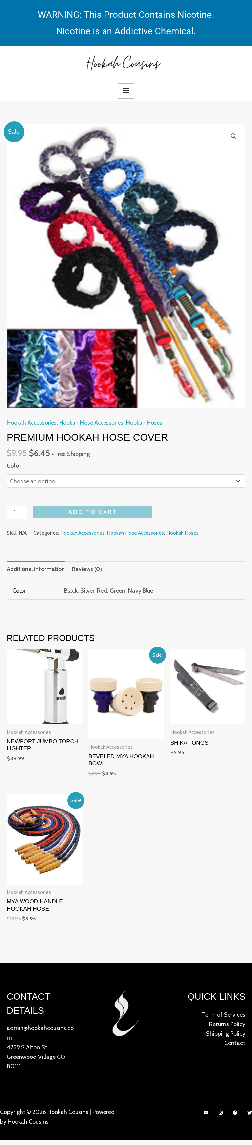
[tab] (37, 570)
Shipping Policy (225, 1038)
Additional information (37, 570)
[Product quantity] (17, 514)
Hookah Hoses (147, 423)
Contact (234, 1047)
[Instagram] (220, 1117)
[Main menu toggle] (126, 91)
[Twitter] (249, 1117)
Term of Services (223, 1019)
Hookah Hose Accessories (93, 423)
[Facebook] (235, 1117)
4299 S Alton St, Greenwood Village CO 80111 (36, 1061)
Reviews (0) (89, 570)
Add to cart (93, 513)
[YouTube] (206, 1117)
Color (14, 466)
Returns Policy (227, 1028)
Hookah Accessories (32, 423)
